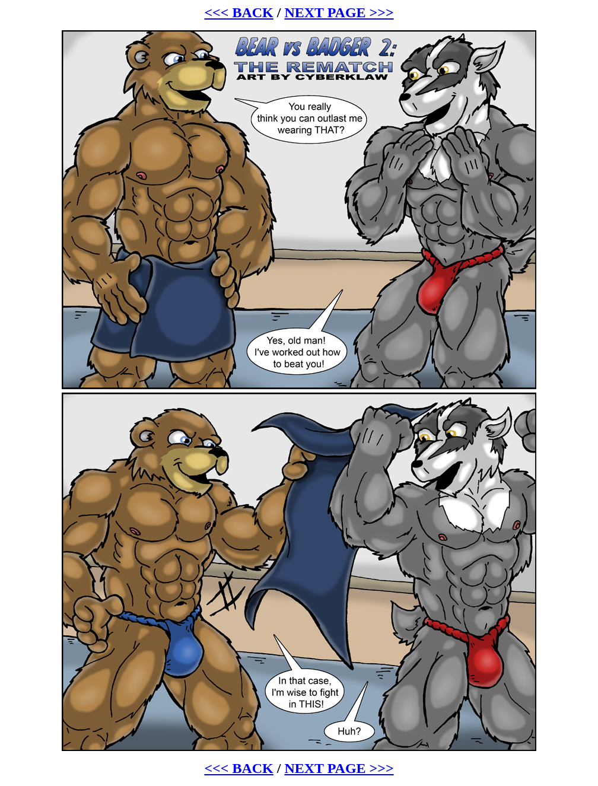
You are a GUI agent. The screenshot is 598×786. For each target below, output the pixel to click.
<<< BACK (238, 12)
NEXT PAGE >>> (338, 12)
